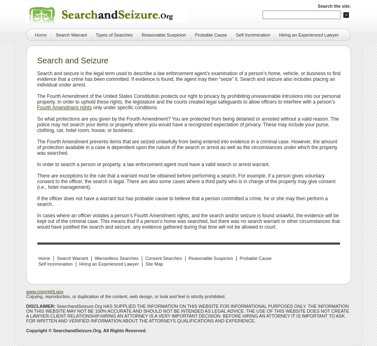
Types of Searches (114, 34)
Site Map (154, 264)
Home (41, 34)
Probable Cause (211, 34)
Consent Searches (163, 258)
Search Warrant (71, 34)
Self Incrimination (253, 34)
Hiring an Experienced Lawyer (309, 34)
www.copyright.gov (45, 291)
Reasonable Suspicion (164, 34)
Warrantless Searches (116, 258)
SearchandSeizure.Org (77, 330)
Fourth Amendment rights (64, 107)
